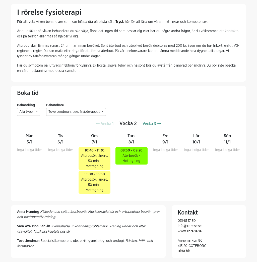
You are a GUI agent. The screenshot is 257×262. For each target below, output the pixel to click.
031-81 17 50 (187, 221)
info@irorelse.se (190, 226)
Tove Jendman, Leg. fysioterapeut (74, 112)
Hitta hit (184, 251)
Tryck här (122, 22)
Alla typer (27, 112)
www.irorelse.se (190, 231)
